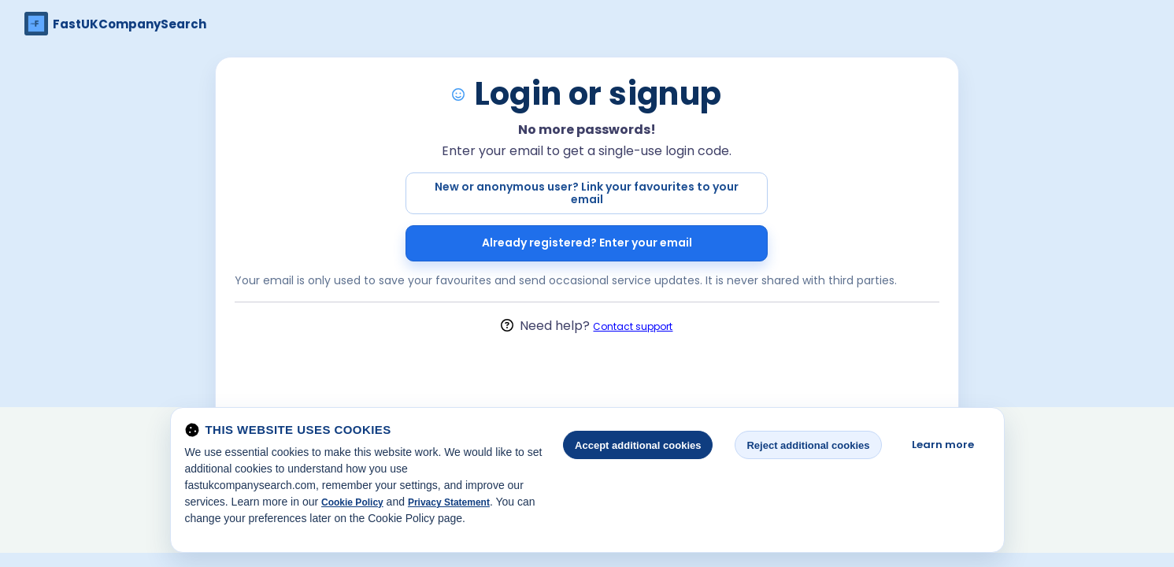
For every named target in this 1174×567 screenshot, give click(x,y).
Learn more (943, 444)
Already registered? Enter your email (587, 242)
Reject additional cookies (807, 445)
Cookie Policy (352, 502)
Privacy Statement (449, 502)
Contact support (632, 326)
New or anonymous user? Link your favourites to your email (587, 192)
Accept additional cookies (638, 445)
